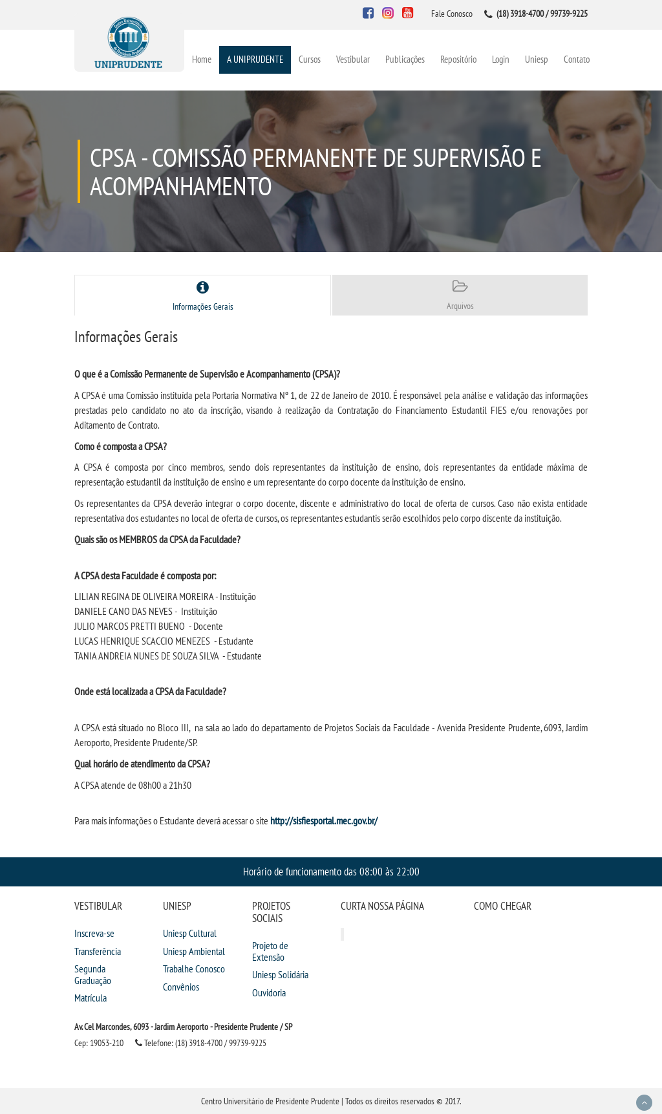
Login (500, 59)
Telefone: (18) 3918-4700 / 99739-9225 (200, 1043)
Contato (577, 59)
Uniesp (536, 59)
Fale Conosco (452, 13)
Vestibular (353, 59)
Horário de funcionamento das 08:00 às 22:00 (331, 871)
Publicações (405, 59)
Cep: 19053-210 (98, 1043)
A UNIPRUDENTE (255, 59)
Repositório (458, 59)
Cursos (310, 59)
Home (201, 59)
